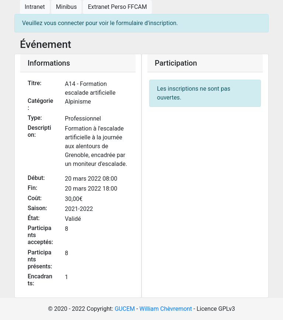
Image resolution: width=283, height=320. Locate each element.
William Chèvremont (165, 308)
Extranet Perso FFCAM (117, 6)
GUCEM (125, 308)
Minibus (66, 6)
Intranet (35, 6)
